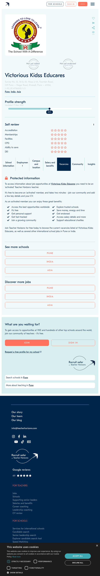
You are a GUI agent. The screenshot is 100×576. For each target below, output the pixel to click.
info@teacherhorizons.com (24, 428)
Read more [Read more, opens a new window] (16, 557)
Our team (17, 416)
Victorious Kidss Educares (63, 184)
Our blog (17, 420)
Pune (50, 253)
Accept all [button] (78, 556)
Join (83, 4)
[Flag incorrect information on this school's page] (93, 23)
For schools (55, 4)
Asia (50, 270)
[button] (34, 572)
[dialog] (50, 559)
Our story (17, 412)
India (50, 262)
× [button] (97, 546)
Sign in (71, 4)
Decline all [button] (77, 563)
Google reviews (21, 469)
